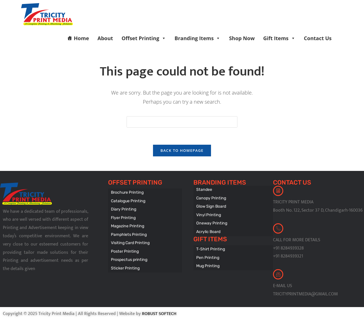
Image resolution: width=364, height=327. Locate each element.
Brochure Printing (127, 192)
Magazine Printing (127, 224)
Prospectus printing (128, 256)
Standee (204, 189)
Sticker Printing (124, 264)
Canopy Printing (210, 197)
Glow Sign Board (211, 205)
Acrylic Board (208, 229)
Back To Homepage (181, 150)
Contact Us (318, 38)
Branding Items (198, 38)
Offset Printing (143, 38)
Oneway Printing (211, 221)
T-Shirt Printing (210, 246)
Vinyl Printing (208, 213)
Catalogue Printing (127, 200)
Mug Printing (207, 262)
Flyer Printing (123, 216)
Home (81, 38)
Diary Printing (123, 208)
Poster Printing (124, 248)
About (105, 38)
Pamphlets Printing (128, 232)
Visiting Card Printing (129, 240)
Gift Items (279, 38)
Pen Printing (207, 254)
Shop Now (242, 38)
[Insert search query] (182, 122)
